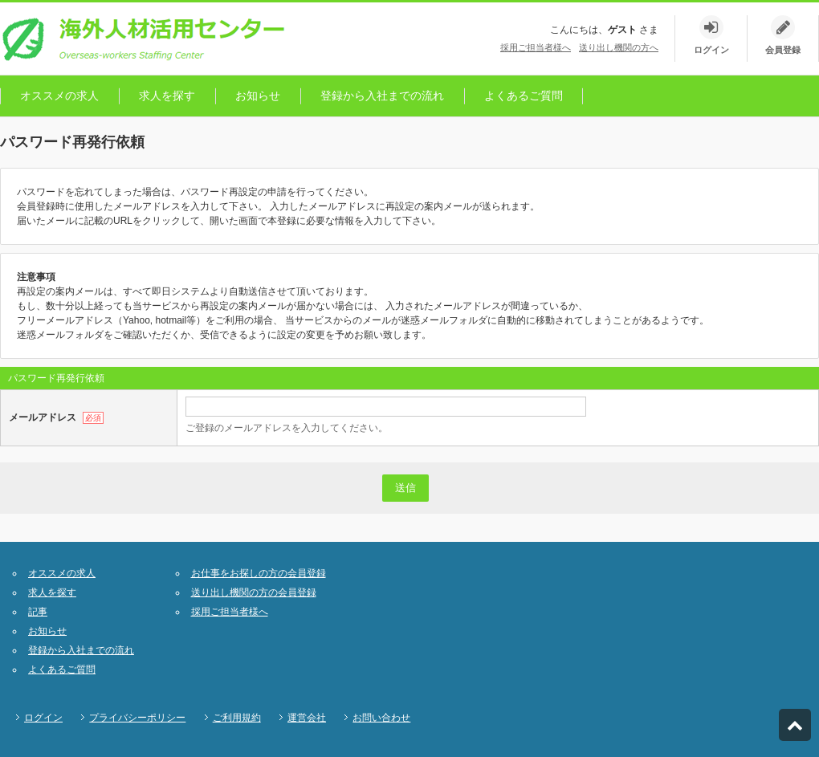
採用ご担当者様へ (535, 47)
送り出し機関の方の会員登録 (253, 592)
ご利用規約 (237, 717)
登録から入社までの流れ (382, 95)
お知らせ (257, 95)
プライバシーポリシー (137, 717)
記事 (37, 611)
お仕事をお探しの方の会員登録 (258, 573)
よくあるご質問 (523, 95)
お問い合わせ (381, 717)
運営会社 (306, 717)
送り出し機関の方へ (618, 47)
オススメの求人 (59, 95)
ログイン (43, 717)
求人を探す (167, 95)
